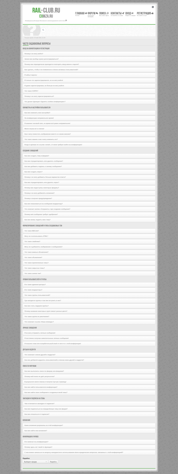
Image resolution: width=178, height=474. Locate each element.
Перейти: (26, 458)
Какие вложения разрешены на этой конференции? (44, 425)
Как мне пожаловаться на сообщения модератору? (44, 204)
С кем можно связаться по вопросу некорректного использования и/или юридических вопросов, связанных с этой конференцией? (74, 452)
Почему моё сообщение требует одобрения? (41, 214)
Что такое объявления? (33, 257)
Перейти (53, 462)
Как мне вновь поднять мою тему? (38, 220)
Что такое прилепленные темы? (37, 263)
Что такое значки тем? (33, 273)
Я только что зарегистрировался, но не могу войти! (44, 80)
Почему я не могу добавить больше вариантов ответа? (45, 177)
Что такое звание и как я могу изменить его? (41, 139)
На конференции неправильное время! (39, 118)
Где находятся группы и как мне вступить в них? (43, 300)
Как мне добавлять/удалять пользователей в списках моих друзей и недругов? (54, 360)
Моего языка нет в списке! (34, 129)
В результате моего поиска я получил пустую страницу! (45, 382)
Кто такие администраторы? (35, 284)
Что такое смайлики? (32, 241)
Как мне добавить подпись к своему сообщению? (43, 166)
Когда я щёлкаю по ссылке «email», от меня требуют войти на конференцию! (53, 145)
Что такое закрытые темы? (35, 268)
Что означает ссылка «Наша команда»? (39, 322)
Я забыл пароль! (31, 75)
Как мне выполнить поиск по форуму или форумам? (44, 371)
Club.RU (46, 10)
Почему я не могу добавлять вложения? (40, 193)
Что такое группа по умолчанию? (37, 316)
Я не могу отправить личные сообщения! (40, 333)
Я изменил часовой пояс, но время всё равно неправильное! (47, 123)
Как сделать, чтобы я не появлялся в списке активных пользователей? (51, 70)
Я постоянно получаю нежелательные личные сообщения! (47, 338)
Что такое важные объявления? (37, 252)
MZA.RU (46, 16)
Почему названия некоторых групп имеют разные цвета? (46, 311)
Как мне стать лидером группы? (37, 306)
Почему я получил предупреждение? (38, 198)
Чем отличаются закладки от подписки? (40, 403)
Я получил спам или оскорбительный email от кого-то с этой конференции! (53, 343)
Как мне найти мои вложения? (36, 431)
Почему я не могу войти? (34, 54)
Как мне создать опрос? (34, 172)
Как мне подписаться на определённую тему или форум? (46, 409)
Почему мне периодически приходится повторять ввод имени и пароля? (52, 64)
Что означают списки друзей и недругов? (40, 355)
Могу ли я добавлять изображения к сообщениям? (44, 247)
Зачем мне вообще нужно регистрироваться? (42, 59)
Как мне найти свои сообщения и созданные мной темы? (46, 392)
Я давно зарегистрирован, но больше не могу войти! (44, 85)
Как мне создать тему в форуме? (37, 156)
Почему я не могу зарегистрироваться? (39, 96)
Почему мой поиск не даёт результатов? (40, 376)
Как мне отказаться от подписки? (37, 414)
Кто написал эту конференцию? (36, 442)
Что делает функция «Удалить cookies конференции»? (45, 101)
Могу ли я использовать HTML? (36, 236)
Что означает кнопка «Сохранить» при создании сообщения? (47, 209)
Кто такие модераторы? (33, 290)
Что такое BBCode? (32, 231)
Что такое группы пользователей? (37, 295)
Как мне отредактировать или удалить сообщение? (44, 161)
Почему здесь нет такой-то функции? (38, 447)
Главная (81, 13)
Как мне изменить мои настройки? (37, 113)
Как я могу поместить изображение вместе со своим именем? (48, 134)
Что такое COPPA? (31, 91)
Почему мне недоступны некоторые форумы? (42, 188)
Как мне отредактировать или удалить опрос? (42, 182)
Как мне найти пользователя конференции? (41, 387)
